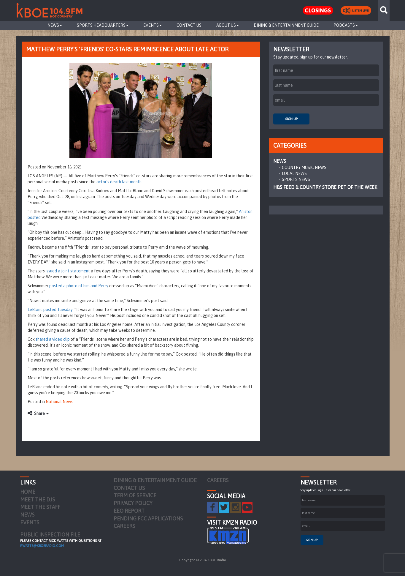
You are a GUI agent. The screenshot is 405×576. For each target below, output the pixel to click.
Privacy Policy (133, 503)
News (54, 25)
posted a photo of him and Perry (78, 285)
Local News (294, 173)
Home (27, 492)
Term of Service (135, 495)
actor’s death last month (119, 181)
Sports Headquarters (102, 25)
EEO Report (129, 511)
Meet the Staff (40, 507)
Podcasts (345, 25)
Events (152, 25)
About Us (227, 25)
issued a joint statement (68, 271)
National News (59, 401)
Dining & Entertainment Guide (286, 25)
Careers (124, 526)
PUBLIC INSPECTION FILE (50, 534)
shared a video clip (53, 339)
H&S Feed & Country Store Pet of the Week (325, 187)
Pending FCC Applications (148, 518)
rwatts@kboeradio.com (42, 546)
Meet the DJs (37, 499)
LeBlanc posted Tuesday (50, 309)
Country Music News (304, 167)
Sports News (296, 179)
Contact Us (189, 25)
